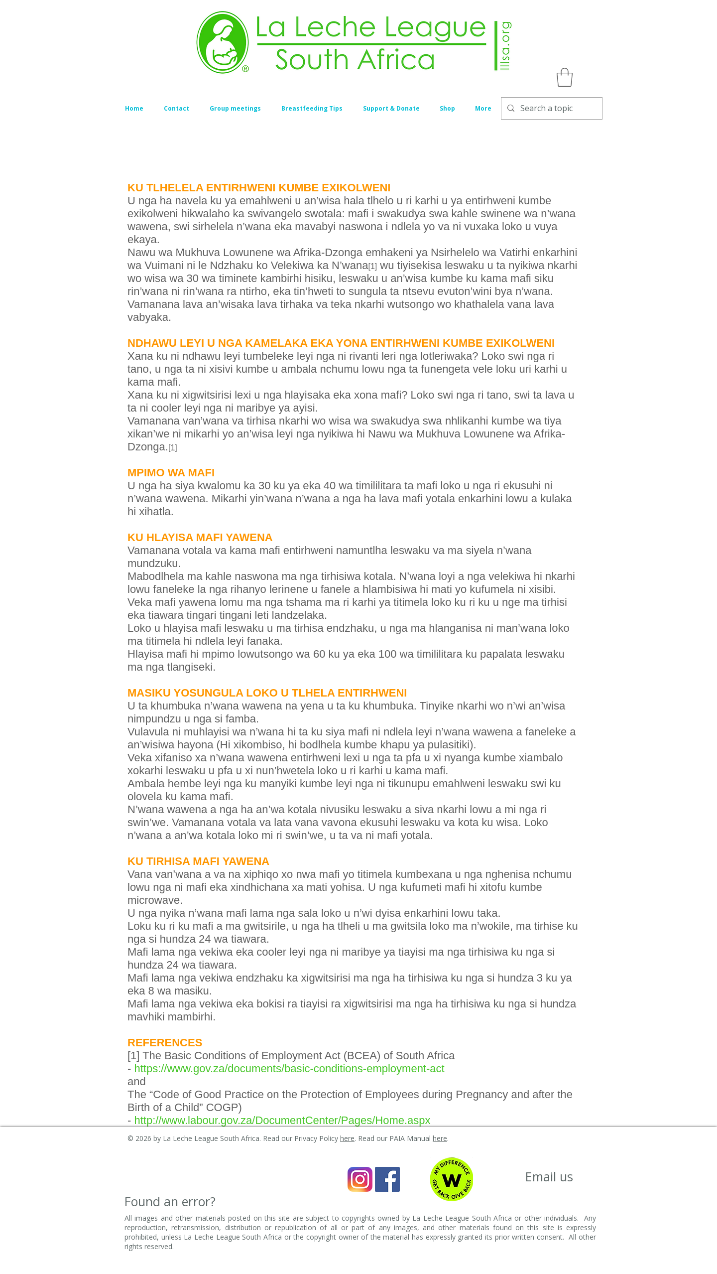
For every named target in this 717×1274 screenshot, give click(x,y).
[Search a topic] (550, 108)
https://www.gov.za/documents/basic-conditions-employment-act (289, 1068)
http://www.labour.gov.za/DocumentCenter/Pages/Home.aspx (283, 1120)
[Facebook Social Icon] (387, 1179)
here (347, 1138)
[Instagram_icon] (360, 1179)
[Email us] (549, 1176)
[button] (565, 77)
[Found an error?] (170, 1201)
